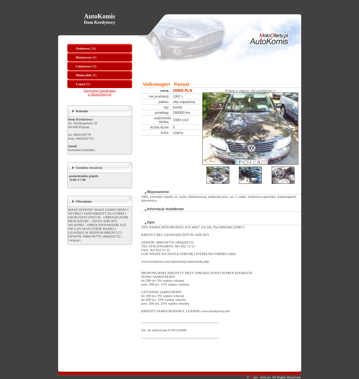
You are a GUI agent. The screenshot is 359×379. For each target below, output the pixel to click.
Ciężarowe (83, 66)
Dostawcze (83, 57)
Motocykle (83, 75)
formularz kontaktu (81, 150)
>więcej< (74, 240)
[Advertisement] (215, 71)
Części (80, 84)
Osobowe (83, 48)
